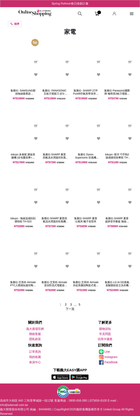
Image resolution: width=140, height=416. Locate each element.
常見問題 (105, 334)
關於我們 (35, 322)
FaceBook (111, 362)
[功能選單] (131, 13)
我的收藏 (35, 357)
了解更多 (105, 322)
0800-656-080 (78, 400)
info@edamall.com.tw (14, 405)
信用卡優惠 (105, 339)
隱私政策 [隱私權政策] (35, 339)
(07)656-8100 (98, 400)
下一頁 (70, 308)
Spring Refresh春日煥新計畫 (70, 3)
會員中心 (35, 362)
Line (107, 351)
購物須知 (105, 328)
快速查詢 (35, 345)
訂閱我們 (105, 345)
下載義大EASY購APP (70, 370)
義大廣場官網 (35, 328)
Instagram (110, 357)
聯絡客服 (35, 334)
